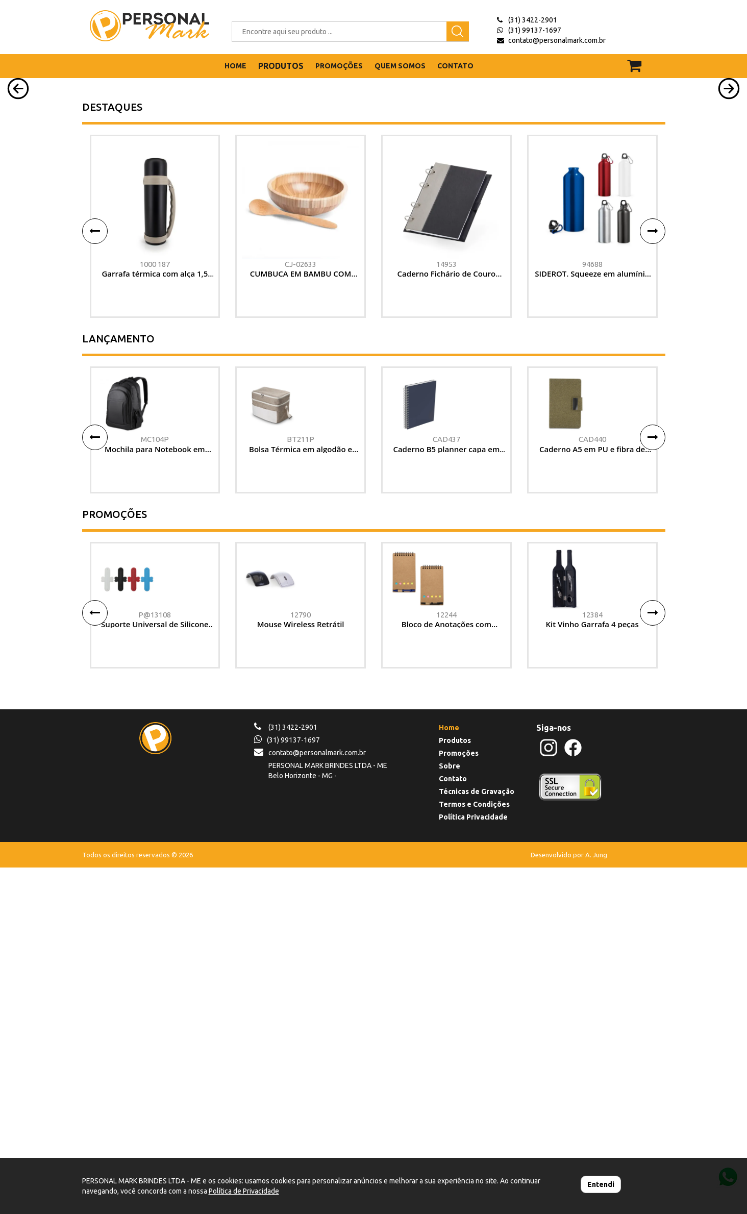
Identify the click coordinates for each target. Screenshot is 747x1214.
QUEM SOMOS (400, 66)
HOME (235, 66)
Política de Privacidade (244, 1191)
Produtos (455, 1087)
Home (449, 1074)
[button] (18, 195)
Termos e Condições (474, 1151)
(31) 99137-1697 (534, 30)
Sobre (449, 1112)
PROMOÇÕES (339, 66)
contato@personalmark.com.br (557, 40)
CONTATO (455, 66)
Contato (453, 1125)
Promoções (459, 1100)
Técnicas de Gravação (476, 1138)
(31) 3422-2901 (532, 20)
